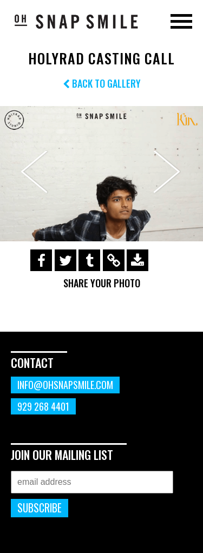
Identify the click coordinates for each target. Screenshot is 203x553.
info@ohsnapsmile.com (65, 385)
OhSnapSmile (76, 21)
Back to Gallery (102, 83)
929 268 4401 (43, 406)
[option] (101, 173)
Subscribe (39, 508)
